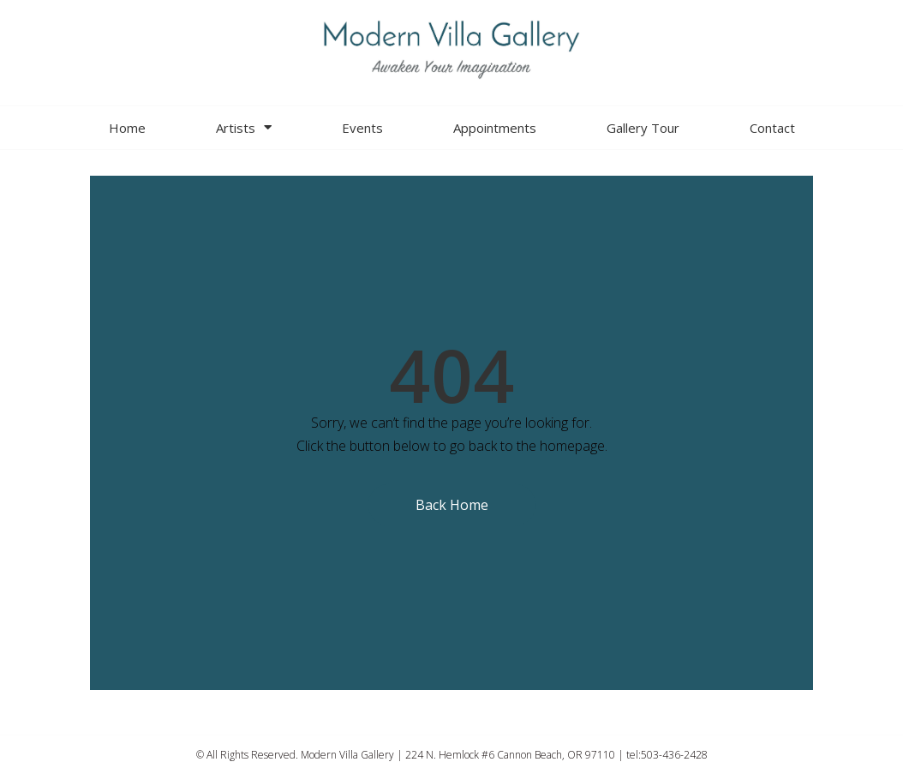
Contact (772, 127)
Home (127, 127)
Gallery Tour (643, 127)
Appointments (494, 127)
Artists (244, 127)
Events (362, 127)
